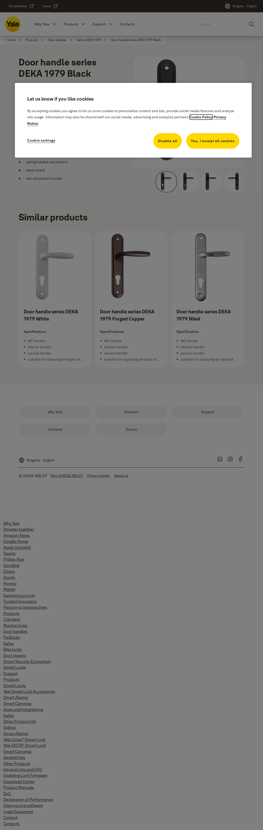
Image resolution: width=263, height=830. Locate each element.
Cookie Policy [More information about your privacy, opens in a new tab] (201, 117)
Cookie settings (41, 140)
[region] (133, 120)
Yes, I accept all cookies (213, 141)
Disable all (167, 141)
